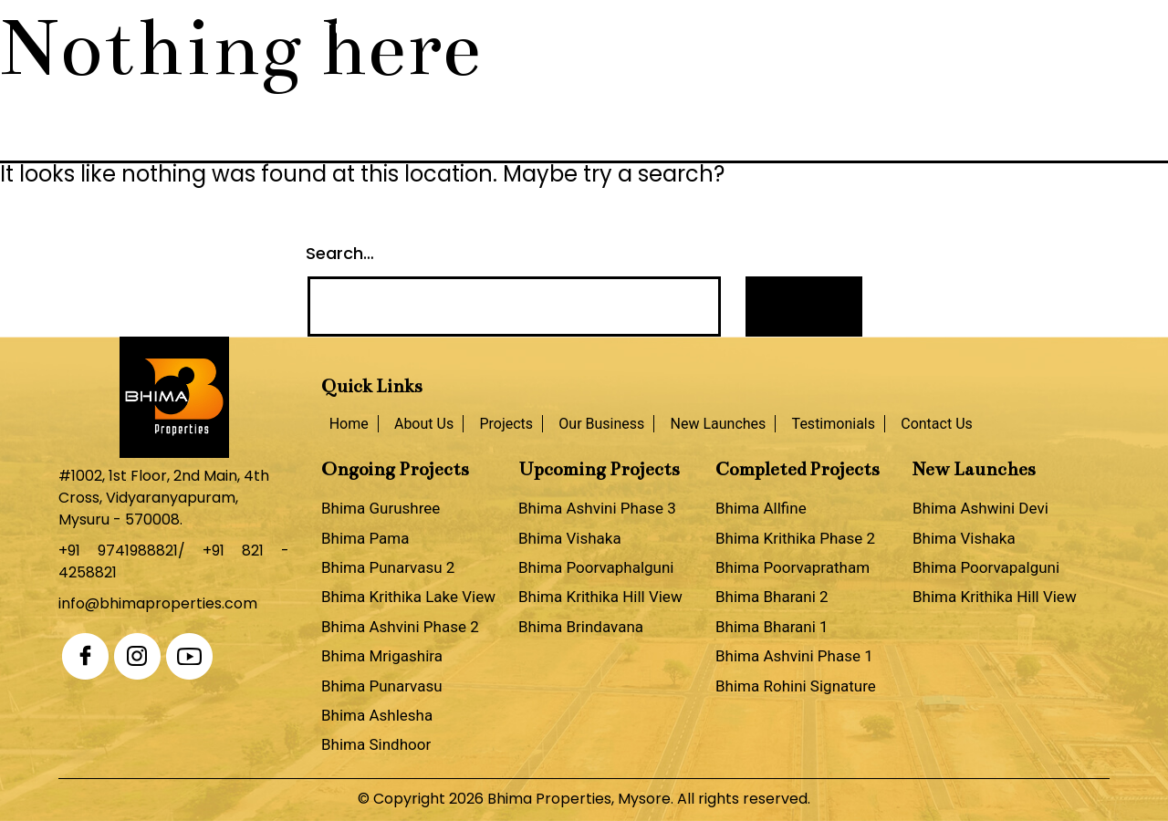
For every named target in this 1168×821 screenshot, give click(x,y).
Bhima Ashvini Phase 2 (400, 627)
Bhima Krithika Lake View (408, 596)
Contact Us (937, 423)
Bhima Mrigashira (382, 656)
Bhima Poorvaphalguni (595, 567)
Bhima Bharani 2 (772, 596)
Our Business (535, 29)
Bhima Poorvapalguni (985, 567)
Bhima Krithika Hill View (600, 596)
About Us (317, 29)
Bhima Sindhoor (376, 744)
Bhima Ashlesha (377, 715)
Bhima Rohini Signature (795, 686)
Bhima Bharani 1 (772, 627)
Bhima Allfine (761, 508)
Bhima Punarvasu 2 (387, 567)
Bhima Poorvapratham (792, 567)
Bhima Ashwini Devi (980, 508)
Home (234, 29)
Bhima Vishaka (569, 538)
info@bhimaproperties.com (157, 603)
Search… (340, 253)
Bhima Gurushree (380, 508)
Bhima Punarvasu (382, 686)
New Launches (669, 29)
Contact (921, 29)
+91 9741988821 (118, 550)
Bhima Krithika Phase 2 (795, 538)
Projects (417, 29)
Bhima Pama (365, 538)
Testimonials (806, 29)
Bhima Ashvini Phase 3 (597, 508)
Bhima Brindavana (580, 627)
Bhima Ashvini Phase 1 (794, 656)
